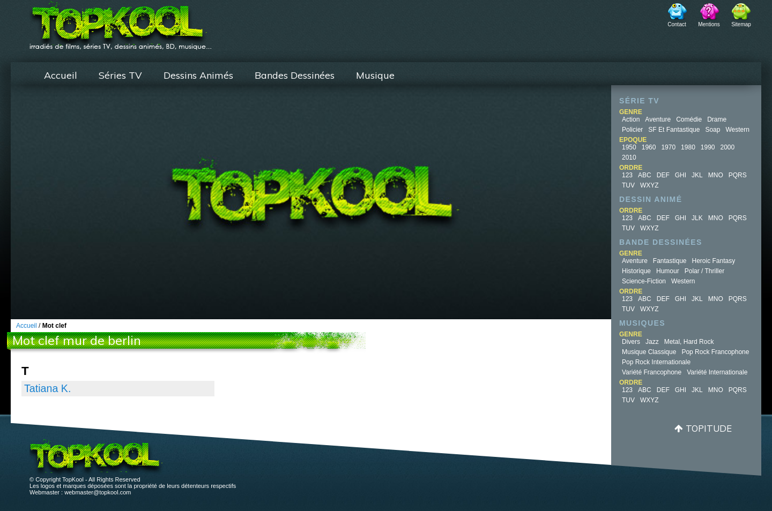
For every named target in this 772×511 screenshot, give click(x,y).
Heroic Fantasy (714, 261)
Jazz (652, 341)
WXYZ (649, 185)
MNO (715, 175)
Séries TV (120, 75)
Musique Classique (649, 352)
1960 (649, 147)
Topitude (709, 428)
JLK (697, 218)
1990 (708, 147)
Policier (632, 129)
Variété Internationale (717, 372)
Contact (676, 24)
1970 (668, 147)
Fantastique (670, 261)
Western (737, 129)
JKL (697, 175)
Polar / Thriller (704, 271)
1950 (629, 147)
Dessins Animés (198, 75)
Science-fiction (644, 281)
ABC (644, 175)
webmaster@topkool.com (97, 492)
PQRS (738, 175)
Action (631, 119)
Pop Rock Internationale (656, 362)
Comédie (689, 119)
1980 (688, 147)
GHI (680, 175)
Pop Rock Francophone (715, 352)
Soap (712, 129)
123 (627, 175)
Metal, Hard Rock (689, 341)
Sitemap (741, 24)
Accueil (60, 75)
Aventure (658, 119)
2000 (728, 147)
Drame (716, 119)
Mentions (709, 24)
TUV (628, 185)
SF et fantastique (674, 129)
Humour (667, 271)
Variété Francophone (651, 372)
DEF (663, 175)
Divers (631, 341)
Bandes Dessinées (295, 75)
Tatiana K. (47, 388)
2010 (629, 157)
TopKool (120, 22)
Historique (636, 271)
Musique (375, 75)
